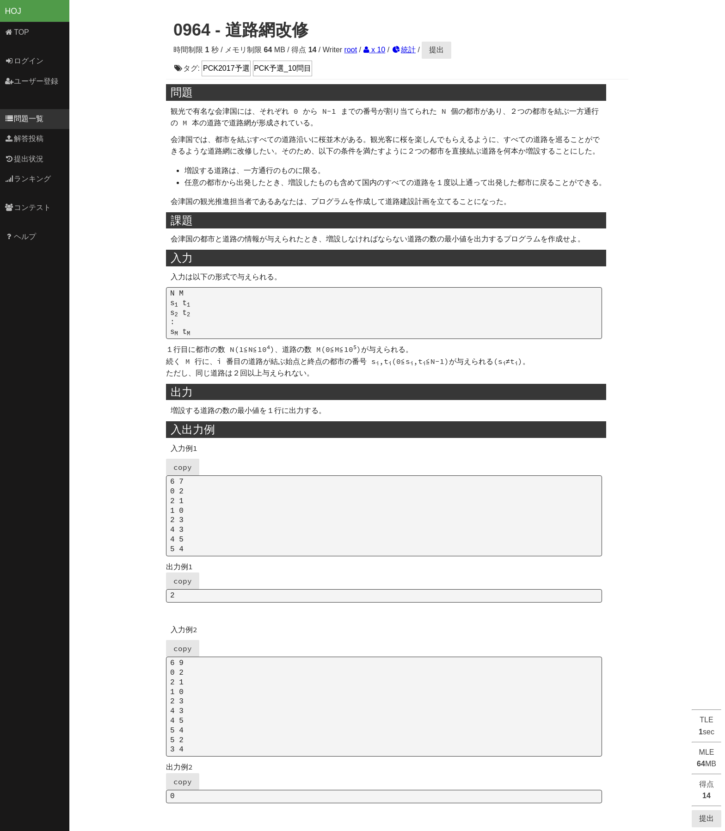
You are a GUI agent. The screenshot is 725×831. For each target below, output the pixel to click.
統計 (404, 50)
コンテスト (28, 207)
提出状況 (24, 159)
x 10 (374, 50)
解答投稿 (24, 138)
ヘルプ (21, 236)
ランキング (28, 179)
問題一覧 (24, 119)
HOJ (13, 11)
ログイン (24, 61)
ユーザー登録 (32, 81)
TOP (17, 32)
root (350, 50)
